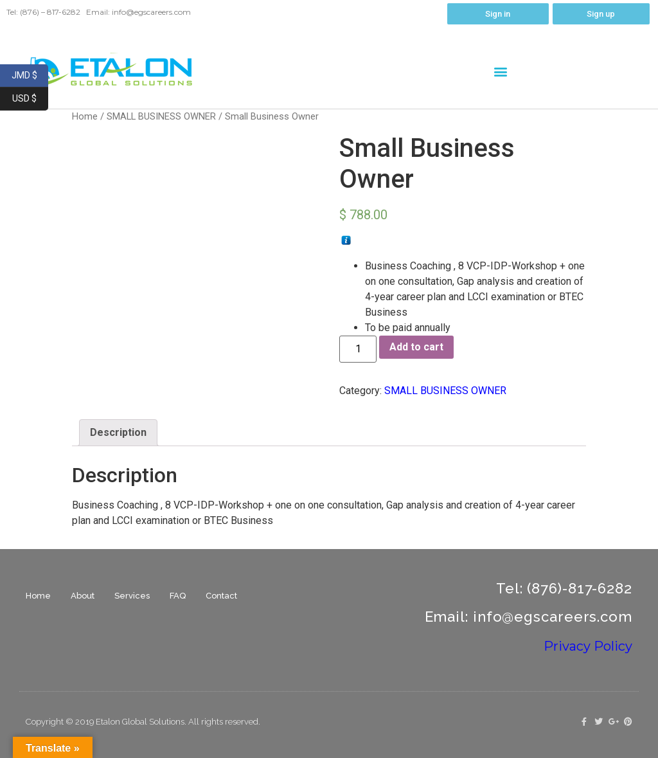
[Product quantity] (358, 349)
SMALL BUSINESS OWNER (161, 116)
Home (38, 595)
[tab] (118, 432)
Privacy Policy (588, 646)
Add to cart (416, 347)
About (82, 595)
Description (118, 432)
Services (132, 595)
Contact (221, 595)
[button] (500, 71)
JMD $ (30, 75)
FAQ (178, 595)
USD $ (30, 99)
